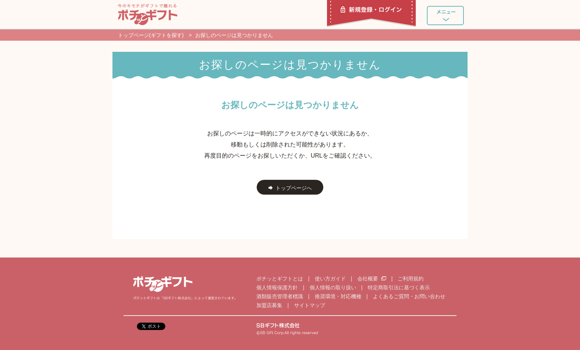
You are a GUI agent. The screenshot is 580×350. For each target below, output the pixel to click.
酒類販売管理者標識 (279, 296)
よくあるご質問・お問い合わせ (409, 296)
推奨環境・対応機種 (338, 296)
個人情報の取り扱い (333, 287)
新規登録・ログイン (371, 13)
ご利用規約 (411, 279)
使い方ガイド (330, 279)
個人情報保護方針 (277, 287)
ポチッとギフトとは (279, 279)
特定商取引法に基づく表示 (399, 287)
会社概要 (372, 279)
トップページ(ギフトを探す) (150, 35)
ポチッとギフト (147, 14)
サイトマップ (309, 305)
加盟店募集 (269, 305)
